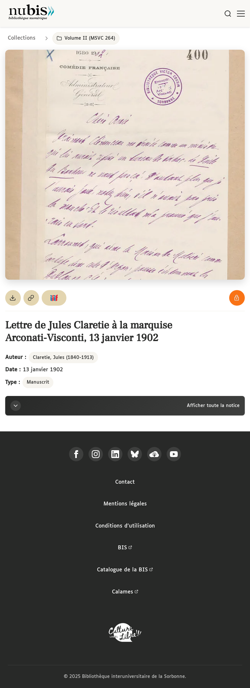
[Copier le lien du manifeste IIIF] (54, 298)
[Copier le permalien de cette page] (31, 298)
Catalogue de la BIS (125, 570)
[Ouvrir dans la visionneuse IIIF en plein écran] (125, 165)
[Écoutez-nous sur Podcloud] (154, 454)
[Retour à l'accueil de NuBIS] (31, 13)
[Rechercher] (228, 14)
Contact (125, 482)
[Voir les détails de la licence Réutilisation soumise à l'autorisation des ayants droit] (237, 298)
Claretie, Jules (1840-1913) (63, 357)
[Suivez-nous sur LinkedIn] (115, 454)
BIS (125, 548)
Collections (21, 38)
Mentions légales (125, 504)
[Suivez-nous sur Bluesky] (135, 454)
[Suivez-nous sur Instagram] (96, 454)
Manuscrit (38, 382)
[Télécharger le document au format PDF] (13, 298)
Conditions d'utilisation (125, 526)
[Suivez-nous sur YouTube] (174, 454)
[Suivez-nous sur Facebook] (76, 454)
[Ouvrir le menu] (241, 14)
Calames (125, 592)
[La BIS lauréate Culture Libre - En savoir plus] (125, 634)
